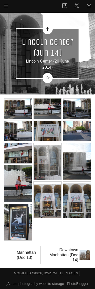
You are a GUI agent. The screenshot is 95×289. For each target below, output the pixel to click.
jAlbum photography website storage (35, 284)
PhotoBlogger (77, 284)
